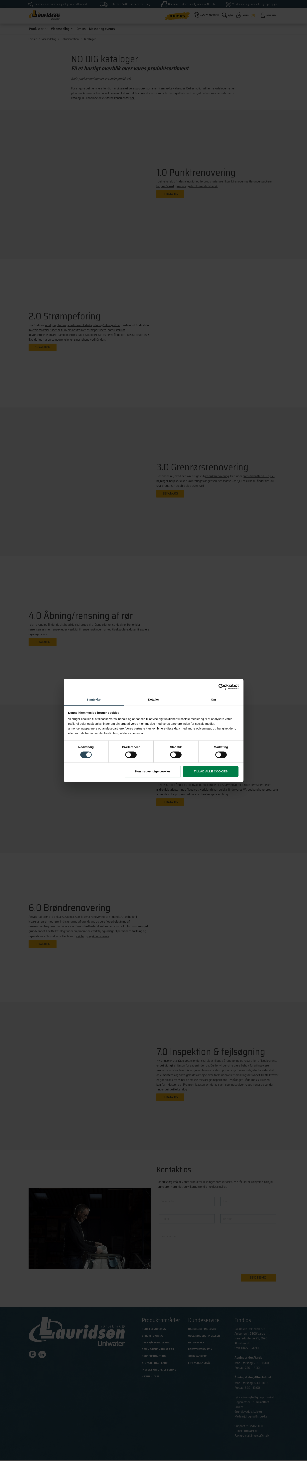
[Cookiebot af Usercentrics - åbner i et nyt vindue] (221, 687)
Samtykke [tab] (93, 699)
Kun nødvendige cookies (153, 771)
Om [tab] (213, 699)
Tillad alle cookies (211, 771)
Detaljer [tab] (153, 699)
